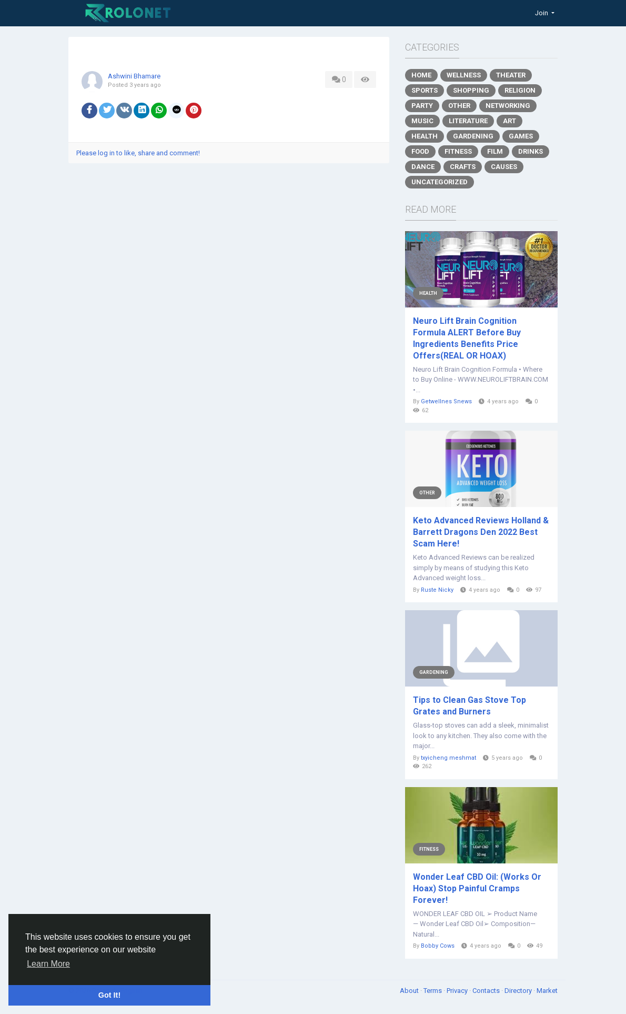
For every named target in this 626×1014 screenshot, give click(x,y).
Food (420, 151)
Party (422, 106)
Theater (511, 75)
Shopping (471, 90)
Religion (520, 90)
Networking (508, 106)
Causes (504, 167)
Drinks (530, 151)
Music (422, 121)
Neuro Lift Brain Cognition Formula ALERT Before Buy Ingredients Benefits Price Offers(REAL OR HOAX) (467, 338)
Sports (424, 90)
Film (495, 151)
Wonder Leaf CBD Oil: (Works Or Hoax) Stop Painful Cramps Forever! (477, 888)
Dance (423, 167)
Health (424, 136)
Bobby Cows (438, 945)
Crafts (463, 167)
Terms (433, 991)
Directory (518, 991)
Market (547, 991)
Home (421, 75)
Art (509, 121)
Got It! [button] (109, 995)
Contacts (486, 991)
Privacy (458, 991)
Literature (468, 121)
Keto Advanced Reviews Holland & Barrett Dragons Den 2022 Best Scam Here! (481, 532)
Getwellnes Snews (446, 401)
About (410, 991)
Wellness (464, 75)
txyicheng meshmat (448, 757)
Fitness (458, 151)
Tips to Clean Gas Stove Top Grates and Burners (469, 706)
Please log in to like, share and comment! (138, 153)
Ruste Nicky (437, 589)
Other (459, 106)
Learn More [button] (48, 963)
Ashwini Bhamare (134, 76)
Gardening (473, 136)
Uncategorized (439, 182)
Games (521, 136)
